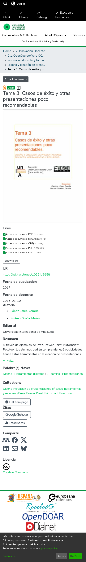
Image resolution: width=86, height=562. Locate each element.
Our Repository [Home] (29, 41)
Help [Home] (62, 41)
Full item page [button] (16, 402)
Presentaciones (72, 374)
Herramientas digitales (29, 374)
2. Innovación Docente (30, 51)
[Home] (14, 27)
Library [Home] (23, 15)
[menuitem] (13, 3)
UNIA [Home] (7, 15)
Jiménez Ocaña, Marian (25, 318)
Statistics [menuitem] (79, 35)
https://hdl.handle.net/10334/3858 (26, 274)
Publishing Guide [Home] (48, 41)
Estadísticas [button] (15, 423)
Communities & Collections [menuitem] (19, 35)
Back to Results (16, 79)
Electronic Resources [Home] (64, 15)
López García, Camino (25, 311)
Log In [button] (21, 4)
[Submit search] (5, 3)
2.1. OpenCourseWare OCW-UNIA (27, 56)
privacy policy (49, 548)
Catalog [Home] (42, 15)
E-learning (53, 374)
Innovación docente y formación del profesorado (27, 60)
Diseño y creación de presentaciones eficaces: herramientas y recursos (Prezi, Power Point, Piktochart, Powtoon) (27, 65)
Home (7, 51)
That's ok (75, 556)
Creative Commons (15, 472)
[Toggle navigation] (36, 3)
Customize (9, 556)
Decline (61, 556)
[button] (17, 414)
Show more (12, 261)
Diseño (7, 374)
